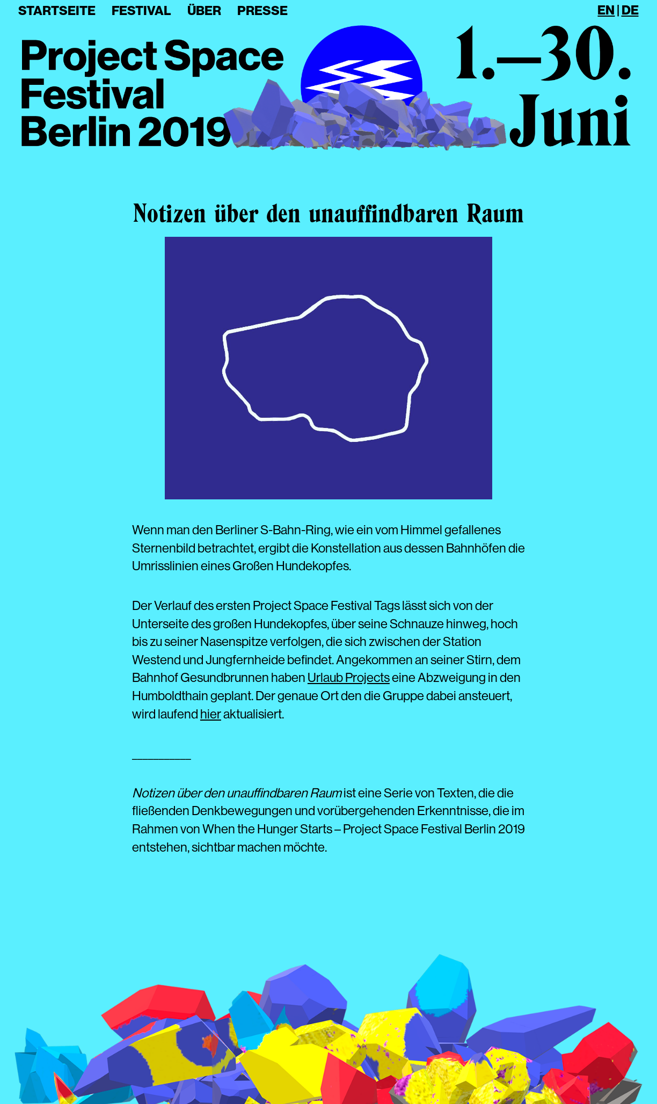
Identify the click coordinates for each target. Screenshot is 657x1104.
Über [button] (204, 10)
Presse (262, 10)
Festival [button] (141, 10)
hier (210, 714)
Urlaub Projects (349, 677)
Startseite (57, 10)
